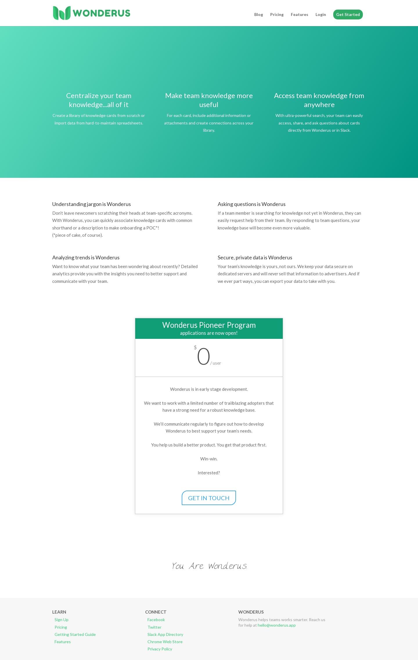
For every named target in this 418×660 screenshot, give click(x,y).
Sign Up (62, 619)
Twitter (154, 627)
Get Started (348, 14)
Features (299, 14)
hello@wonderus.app (277, 625)
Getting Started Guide (75, 634)
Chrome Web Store (165, 641)
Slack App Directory (165, 634)
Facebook (156, 619)
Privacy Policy (159, 648)
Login (321, 14)
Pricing (277, 14)
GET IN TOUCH (209, 497)
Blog (258, 14)
